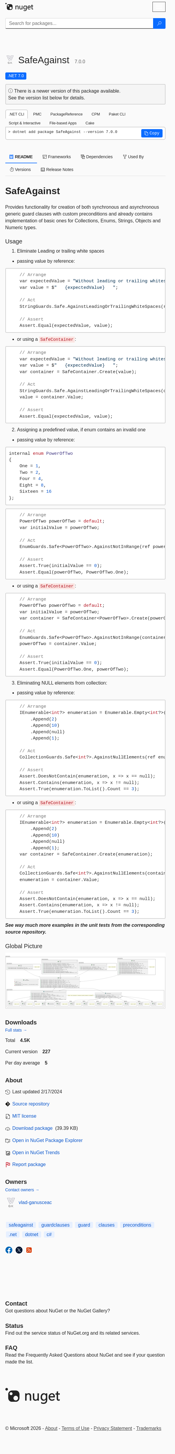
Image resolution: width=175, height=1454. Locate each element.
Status (14, 1325)
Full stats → (16, 1030)
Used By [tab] (133, 157)
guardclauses (55, 1224)
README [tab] (21, 157)
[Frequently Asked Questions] (11, 1347)
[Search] (159, 23)
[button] (152, 133)
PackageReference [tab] (66, 114)
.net (13, 1234)
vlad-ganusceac (35, 1202)
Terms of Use (75, 1428)
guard (84, 1224)
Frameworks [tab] (57, 157)
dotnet (31, 1234)
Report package (29, 1164)
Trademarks (148, 1428)
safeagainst (21, 1224)
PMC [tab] (37, 114)
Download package (32, 1128)
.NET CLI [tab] (16, 114)
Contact (16, 1303)
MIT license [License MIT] (24, 1116)
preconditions (137, 1224)
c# (49, 1234)
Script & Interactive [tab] (25, 123)
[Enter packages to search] (79, 23)
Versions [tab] (20, 169)
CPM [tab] (95, 114)
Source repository (30, 1103)
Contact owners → (22, 1189)
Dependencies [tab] (97, 157)
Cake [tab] (90, 123)
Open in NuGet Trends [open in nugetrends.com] (36, 1152)
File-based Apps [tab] (63, 123)
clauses (107, 1224)
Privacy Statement (113, 1428)
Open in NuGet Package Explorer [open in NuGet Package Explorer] (47, 1140)
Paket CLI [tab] (117, 114)
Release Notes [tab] (57, 169)
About (51, 1428)
